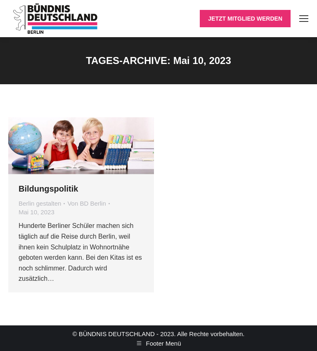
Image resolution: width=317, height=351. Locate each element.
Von (86, 203)
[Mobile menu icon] (304, 19)
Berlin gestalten (40, 203)
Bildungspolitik (48, 188)
